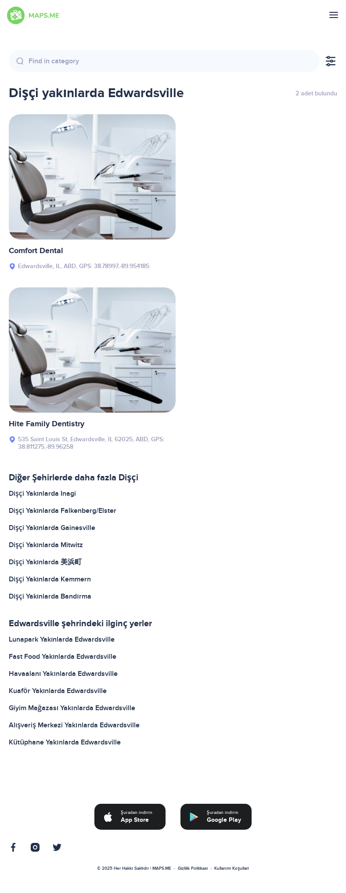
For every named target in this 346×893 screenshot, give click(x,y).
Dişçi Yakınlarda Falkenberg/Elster (62, 510)
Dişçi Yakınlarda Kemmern (50, 579)
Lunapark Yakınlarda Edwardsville (62, 639)
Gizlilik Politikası (193, 868)
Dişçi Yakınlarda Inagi (42, 493)
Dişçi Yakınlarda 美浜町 (45, 562)
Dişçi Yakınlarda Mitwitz (46, 545)
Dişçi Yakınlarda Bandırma (50, 596)
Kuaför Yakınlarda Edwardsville (58, 690)
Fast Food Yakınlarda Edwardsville (62, 656)
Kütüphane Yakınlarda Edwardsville (65, 742)
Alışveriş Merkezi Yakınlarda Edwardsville (74, 725)
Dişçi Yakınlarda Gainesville (52, 527)
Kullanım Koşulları (231, 868)
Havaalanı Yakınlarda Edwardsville (63, 673)
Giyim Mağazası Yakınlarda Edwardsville (72, 708)
